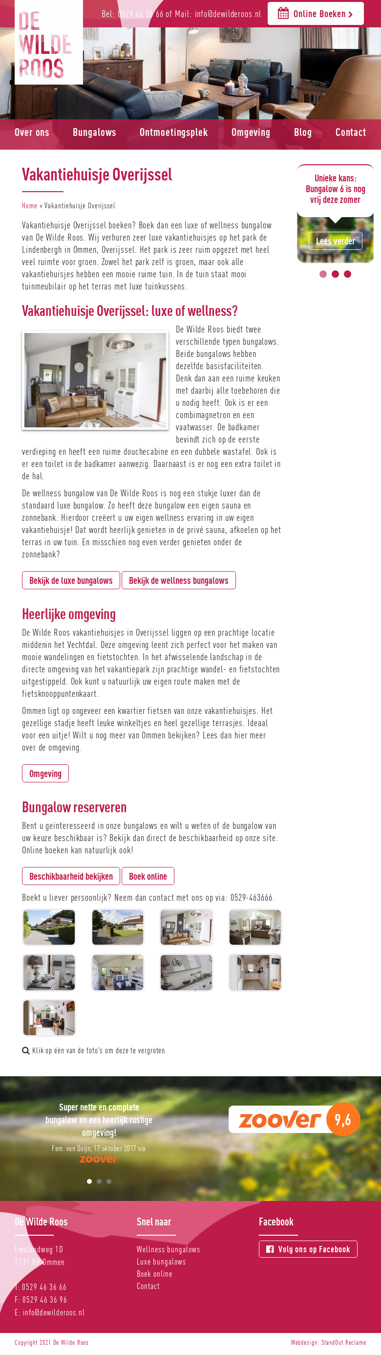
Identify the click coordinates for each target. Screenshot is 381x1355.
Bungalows (94, 132)
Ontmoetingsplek (174, 132)
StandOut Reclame (343, 1342)
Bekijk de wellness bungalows (179, 580)
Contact (351, 132)
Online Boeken (316, 13)
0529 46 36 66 (44, 1287)
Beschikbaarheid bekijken (71, 876)
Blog (303, 132)
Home (30, 205)
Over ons (32, 132)
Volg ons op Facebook (308, 1249)
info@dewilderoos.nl (54, 1312)
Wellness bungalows (168, 1249)
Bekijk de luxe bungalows (71, 580)
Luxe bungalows (161, 1261)
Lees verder (335, 240)
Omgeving (251, 132)
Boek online (148, 876)
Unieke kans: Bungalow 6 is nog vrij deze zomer (335, 188)
